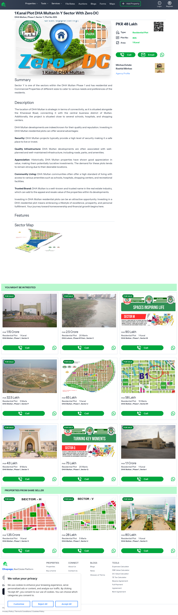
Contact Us (72, 571)
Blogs (93, 3)
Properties (50, 566)
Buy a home (51, 571)
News (92, 571)
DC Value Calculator (120, 574)
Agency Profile (123, 73)
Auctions (82, 3)
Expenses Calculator (120, 566)
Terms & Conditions (23, 611)
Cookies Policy (38, 611)
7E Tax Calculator (119, 577)
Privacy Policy (8, 611)
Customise (19, 604)
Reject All (42, 604)
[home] (3, 4)
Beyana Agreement (120, 581)
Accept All (66, 604)
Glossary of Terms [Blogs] (97, 575)
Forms (103, 3)
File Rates (70, 3)
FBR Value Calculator (120, 570)
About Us (72, 566)
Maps (112, 3)
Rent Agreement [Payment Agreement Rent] (119, 592)
